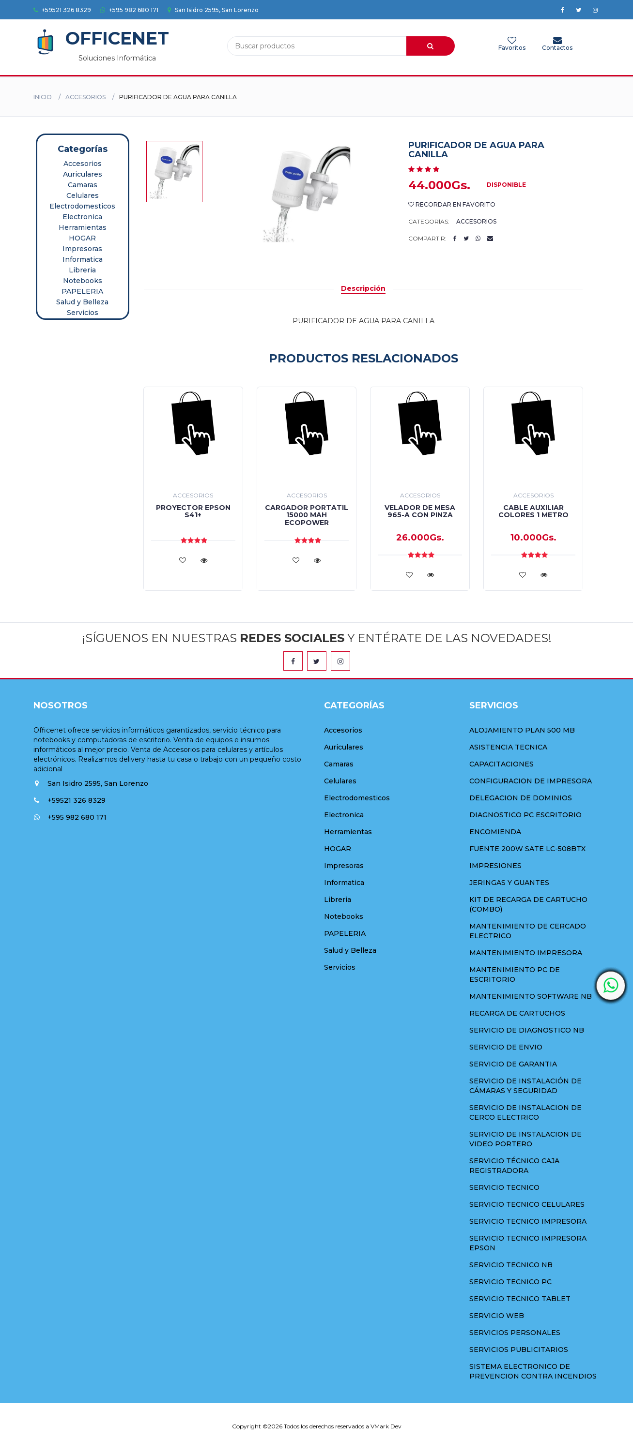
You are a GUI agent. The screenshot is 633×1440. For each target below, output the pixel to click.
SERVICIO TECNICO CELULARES (527, 1204)
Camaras (82, 184)
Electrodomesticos (82, 206)
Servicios (82, 312)
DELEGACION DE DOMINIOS (520, 798)
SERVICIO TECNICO (504, 1187)
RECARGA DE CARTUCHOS (517, 1013)
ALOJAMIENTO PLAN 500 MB (522, 730)
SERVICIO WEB (496, 1315)
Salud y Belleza (82, 302)
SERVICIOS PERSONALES (514, 1332)
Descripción (363, 288)
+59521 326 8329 (62, 10)
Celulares (82, 195)
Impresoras (82, 248)
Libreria (82, 270)
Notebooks (82, 280)
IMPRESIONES (495, 865)
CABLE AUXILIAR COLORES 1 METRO (533, 511)
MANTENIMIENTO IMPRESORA (525, 952)
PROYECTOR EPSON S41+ (193, 511)
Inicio (42, 97)
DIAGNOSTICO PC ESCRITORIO (525, 814)
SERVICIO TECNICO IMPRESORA (528, 1221)
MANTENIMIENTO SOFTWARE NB (530, 996)
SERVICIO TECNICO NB (511, 1264)
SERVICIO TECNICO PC (510, 1281)
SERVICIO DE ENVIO (505, 1047)
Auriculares (82, 174)
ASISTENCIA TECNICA (508, 747)
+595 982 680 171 (129, 10)
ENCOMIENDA (495, 831)
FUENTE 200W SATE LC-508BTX (527, 848)
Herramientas (83, 227)
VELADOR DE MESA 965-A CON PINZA (420, 511)
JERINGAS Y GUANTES (509, 882)
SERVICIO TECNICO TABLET (520, 1298)
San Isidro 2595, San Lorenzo (213, 10)
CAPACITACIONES (501, 764)
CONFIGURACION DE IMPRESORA (530, 781)
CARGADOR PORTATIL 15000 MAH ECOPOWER (306, 515)
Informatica (82, 259)
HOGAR (82, 238)
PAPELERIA (82, 291)
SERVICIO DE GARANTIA (513, 1064)
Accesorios (85, 97)
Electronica (82, 216)
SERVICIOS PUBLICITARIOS (518, 1349)
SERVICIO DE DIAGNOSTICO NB (526, 1030)
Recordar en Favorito (451, 204)
